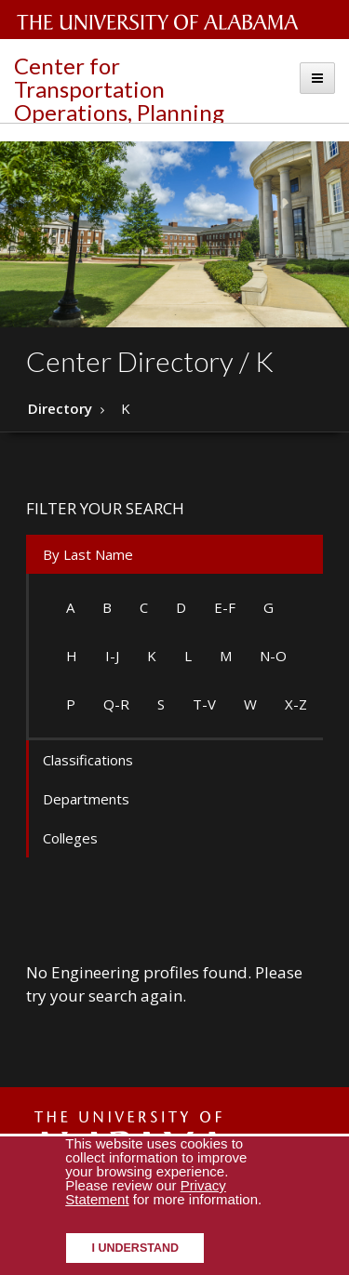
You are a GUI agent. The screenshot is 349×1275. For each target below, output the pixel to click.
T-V (204, 704)
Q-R (116, 704)
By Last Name (88, 554)
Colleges (70, 838)
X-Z (296, 704)
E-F (224, 607)
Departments (86, 799)
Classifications (88, 759)
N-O (273, 655)
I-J (112, 655)
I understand (135, 1248)
